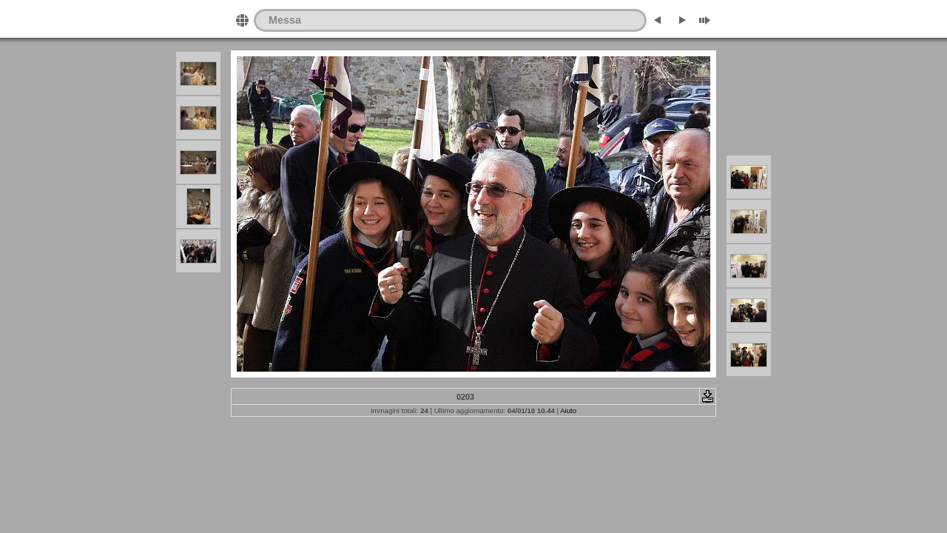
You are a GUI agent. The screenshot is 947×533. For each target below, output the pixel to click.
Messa (285, 20)
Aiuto (568, 410)
